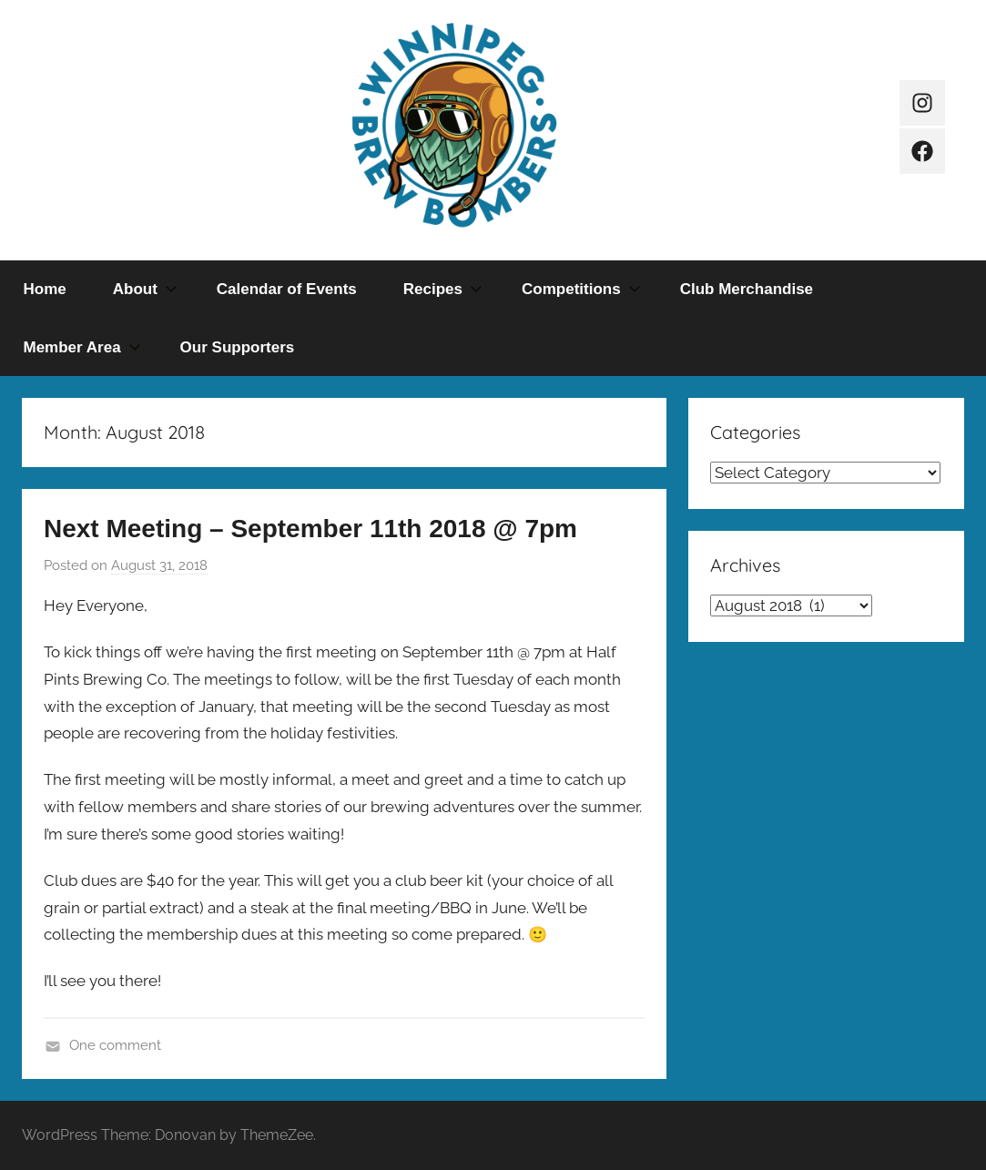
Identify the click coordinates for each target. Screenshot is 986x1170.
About (145, 289)
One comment (115, 1045)
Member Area (82, 347)
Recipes (443, 289)
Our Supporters (237, 347)
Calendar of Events (287, 289)
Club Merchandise (746, 289)
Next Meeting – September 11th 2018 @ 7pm (310, 528)
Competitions (581, 289)
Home (45, 289)
